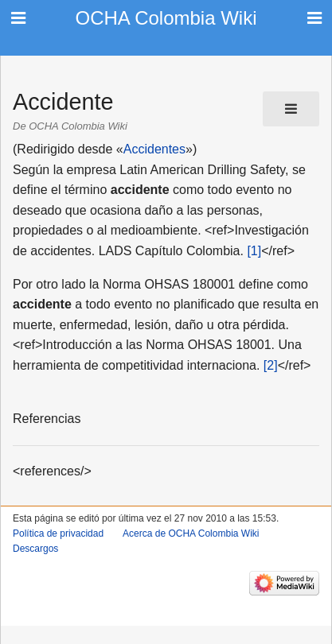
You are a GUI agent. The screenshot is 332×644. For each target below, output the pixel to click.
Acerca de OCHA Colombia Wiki (191, 533)
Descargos (35, 548)
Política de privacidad (58, 533)
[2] (271, 365)
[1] (254, 251)
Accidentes (154, 149)
